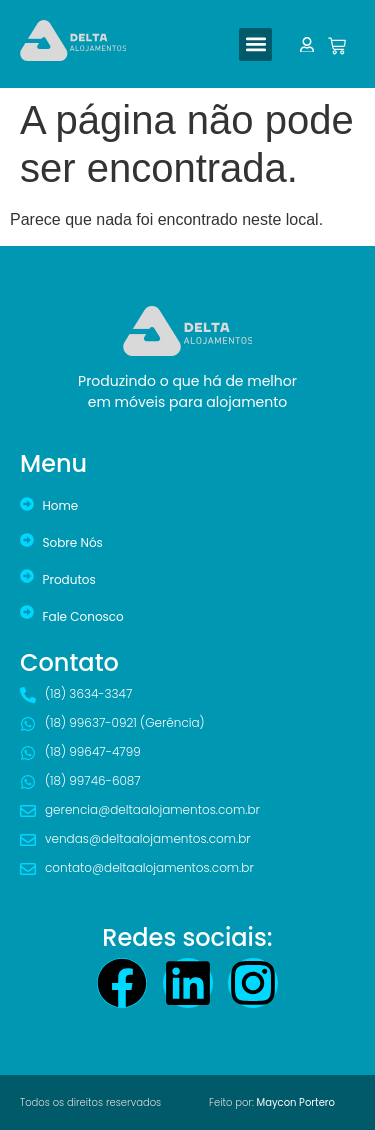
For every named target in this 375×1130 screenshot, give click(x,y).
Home (61, 505)
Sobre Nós (73, 542)
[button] (255, 44)
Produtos (69, 579)
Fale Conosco (83, 616)
